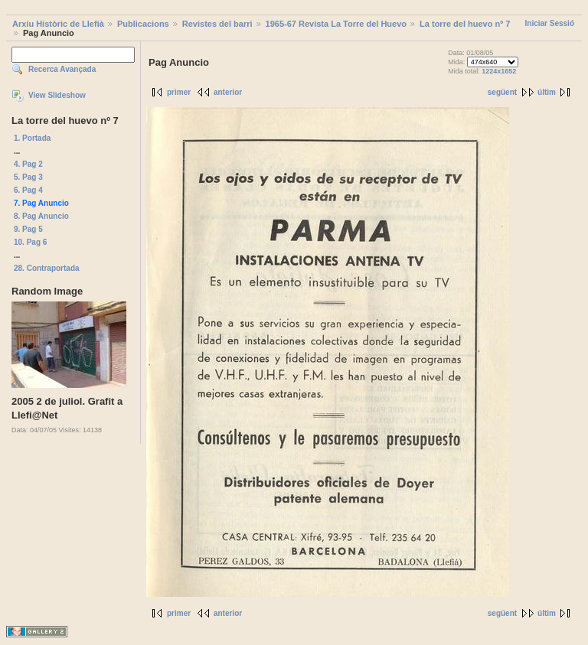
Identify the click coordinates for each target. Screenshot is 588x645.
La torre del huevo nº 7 (465, 23)
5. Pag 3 (28, 177)
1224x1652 (499, 71)
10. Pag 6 (30, 242)
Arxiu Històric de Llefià (58, 23)
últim (546, 92)
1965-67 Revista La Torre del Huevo (336, 23)
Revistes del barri (217, 23)
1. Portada (32, 138)
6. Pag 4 (28, 190)
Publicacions (143, 23)
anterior (228, 92)
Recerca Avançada (62, 69)
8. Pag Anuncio (41, 216)
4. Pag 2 (28, 164)
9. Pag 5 (28, 229)
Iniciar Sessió (549, 23)
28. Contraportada (47, 268)
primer (179, 92)
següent (502, 92)
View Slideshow (57, 95)
